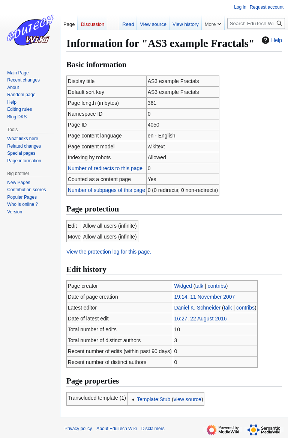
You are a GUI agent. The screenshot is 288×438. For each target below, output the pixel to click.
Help (271, 40)
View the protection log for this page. (108, 252)
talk (199, 286)
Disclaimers (153, 428)
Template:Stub (154, 399)
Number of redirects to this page (105, 168)
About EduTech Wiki (116, 428)
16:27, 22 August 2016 (200, 319)
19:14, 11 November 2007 (204, 297)
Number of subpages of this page (106, 190)
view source (187, 399)
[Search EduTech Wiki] (256, 23)
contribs (217, 286)
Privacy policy (78, 428)
